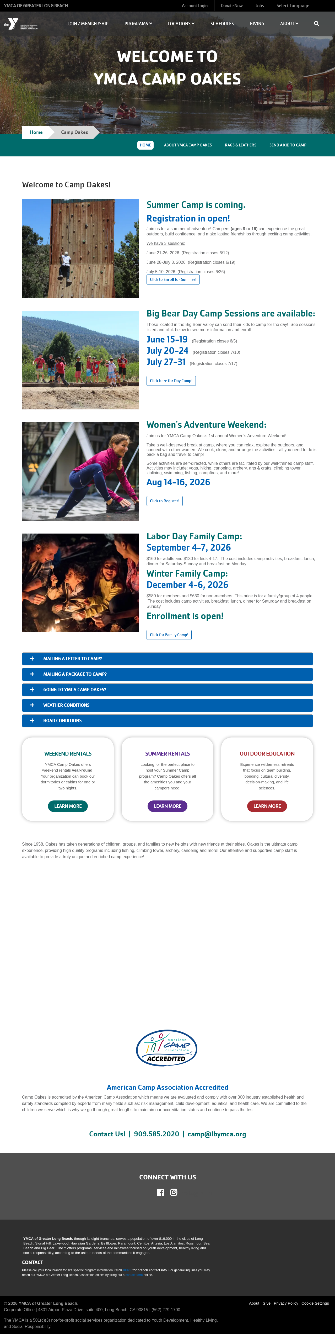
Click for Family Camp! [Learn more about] (169, 634)
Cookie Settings (315, 1303)
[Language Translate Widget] (304, 5)
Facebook (164, 1192)
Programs (138, 24)
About (289, 24)
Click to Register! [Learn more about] (164, 501)
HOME (145, 145)
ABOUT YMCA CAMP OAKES (188, 145)
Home (36, 132)
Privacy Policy (286, 1303)
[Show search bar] (319, 24)
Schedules (222, 24)
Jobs (260, 6)
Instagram (177, 1192)
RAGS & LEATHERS (240, 145)
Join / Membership (88, 24)
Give (266, 1303)
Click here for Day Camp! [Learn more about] (171, 380)
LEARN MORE (68, 806)
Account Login (195, 6)
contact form (134, 1275)
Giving (257, 24)
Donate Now (232, 6)
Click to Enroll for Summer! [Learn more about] (173, 279)
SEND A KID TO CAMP (287, 145)
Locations (181, 24)
